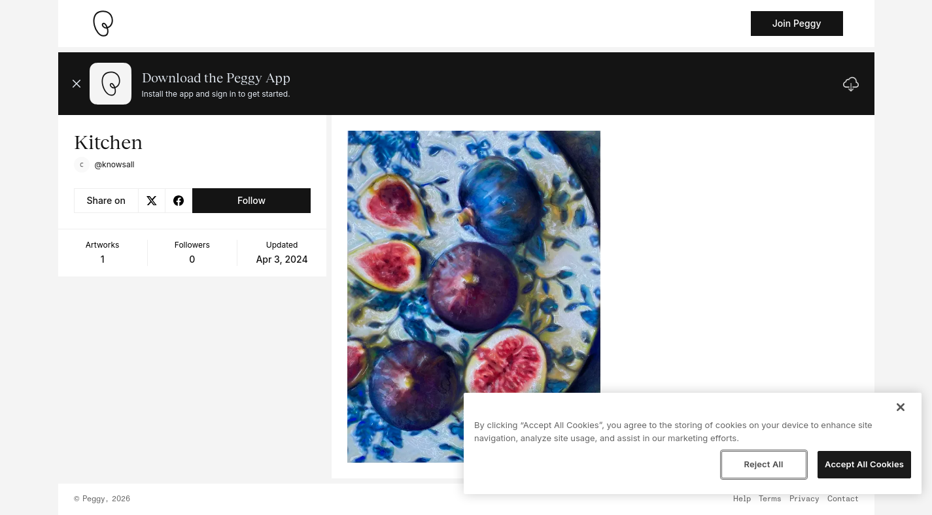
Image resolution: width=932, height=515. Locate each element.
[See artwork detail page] (473, 297)
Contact (843, 499)
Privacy (804, 499)
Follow (251, 200)
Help (742, 499)
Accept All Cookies (864, 464)
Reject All (763, 464)
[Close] (900, 407)
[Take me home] (103, 23)
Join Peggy (796, 23)
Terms (770, 499)
